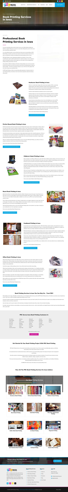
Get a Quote (51, 21)
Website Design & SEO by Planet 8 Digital (26, 489)
